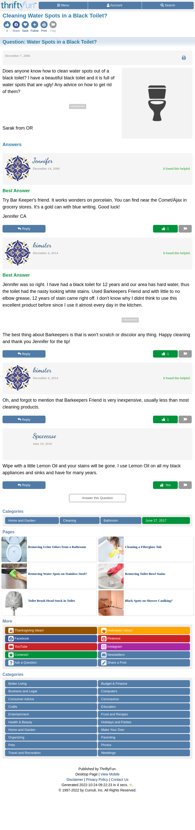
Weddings (108, 753)
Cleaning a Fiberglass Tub (143, 547)
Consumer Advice (21, 699)
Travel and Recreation (24, 753)
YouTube (17, 646)
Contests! (18, 655)
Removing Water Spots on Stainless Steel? (57, 574)
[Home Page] (18, 3)
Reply (24, 229)
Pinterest (110, 638)
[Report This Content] (185, 229)
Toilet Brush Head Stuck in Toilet (51, 601)
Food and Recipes (114, 714)
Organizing (16, 737)
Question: (50, 42)
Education (108, 707)
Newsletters (113, 655)
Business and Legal (22, 691)
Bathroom (111, 520)
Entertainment (18, 714)
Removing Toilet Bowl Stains (145, 574)
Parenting (108, 737)
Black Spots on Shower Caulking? (148, 601)
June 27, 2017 (155, 520)
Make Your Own (112, 730)
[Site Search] (168, 5)
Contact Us (119, 780)
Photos (106, 745)
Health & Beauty (20, 722)
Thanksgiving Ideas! (26, 630)
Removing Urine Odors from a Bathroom (57, 547)
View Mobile (110, 774)
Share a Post (113, 662)
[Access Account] (115, 5)
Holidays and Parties (116, 722)
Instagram (111, 646)
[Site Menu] (63, 5)
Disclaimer (75, 780)
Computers (109, 691)
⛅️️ (131, 785)
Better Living (17, 683)
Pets (11, 745)
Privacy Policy (97, 780)
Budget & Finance (114, 683)
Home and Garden (21, 520)
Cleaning (69, 520)
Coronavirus (110, 699)
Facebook (18, 638)
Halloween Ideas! (117, 630)
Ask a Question (22, 662)
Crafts (12, 707)
